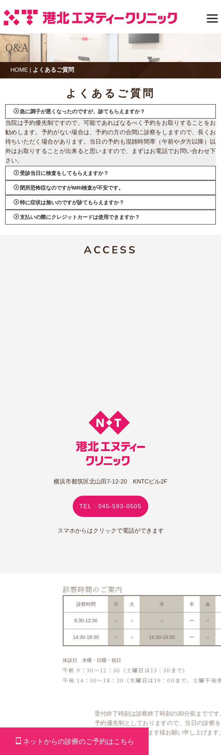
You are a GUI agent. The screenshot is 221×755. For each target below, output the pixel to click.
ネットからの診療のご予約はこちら (74, 741)
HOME (19, 70)
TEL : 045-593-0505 (110, 506)
